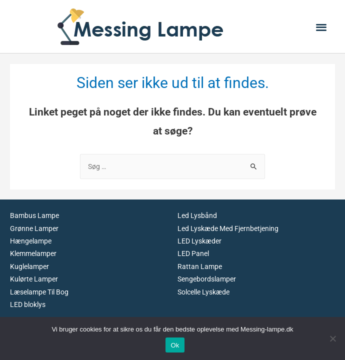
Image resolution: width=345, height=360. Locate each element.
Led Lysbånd (197, 216)
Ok (174, 345)
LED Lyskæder (200, 241)
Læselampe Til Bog (39, 292)
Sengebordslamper (207, 279)
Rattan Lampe (200, 266)
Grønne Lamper (34, 228)
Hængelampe (31, 241)
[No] (333, 339)
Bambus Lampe (34, 216)
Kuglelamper (29, 266)
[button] (321, 27)
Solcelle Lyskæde (204, 292)
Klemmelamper (33, 254)
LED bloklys (28, 304)
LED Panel (193, 254)
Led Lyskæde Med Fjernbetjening (228, 228)
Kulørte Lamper (34, 279)
